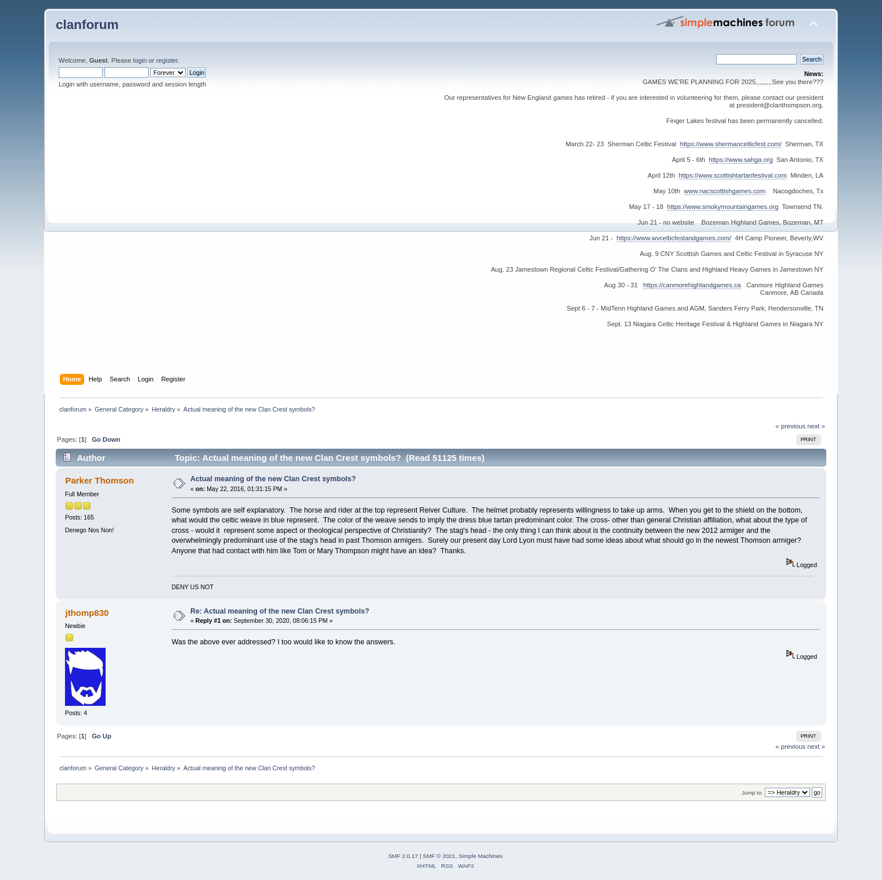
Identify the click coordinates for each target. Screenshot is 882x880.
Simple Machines (480, 856)
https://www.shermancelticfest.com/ (731, 143)
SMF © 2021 (439, 856)
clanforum (87, 24)
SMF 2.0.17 (403, 856)
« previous (790, 426)
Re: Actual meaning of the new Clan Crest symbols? (280, 611)
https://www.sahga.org (741, 159)
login (140, 60)
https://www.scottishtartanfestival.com (733, 175)
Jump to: (752, 792)
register (167, 60)
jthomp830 (87, 613)
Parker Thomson (99, 480)
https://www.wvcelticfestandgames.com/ (674, 238)
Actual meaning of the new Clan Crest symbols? (273, 479)
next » (816, 426)
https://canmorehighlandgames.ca (691, 285)
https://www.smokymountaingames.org (722, 206)
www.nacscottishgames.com (725, 190)
